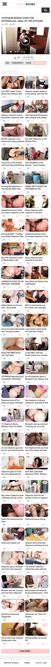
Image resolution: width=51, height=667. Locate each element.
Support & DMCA (11, 663)
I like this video (15, 58)
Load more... (25, 651)
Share (28, 63)
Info (7, 63)
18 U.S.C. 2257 (41, 663)
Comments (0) (39, 63)
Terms (27, 663)
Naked (26, 4)
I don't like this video (18, 58)
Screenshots (17, 63)
